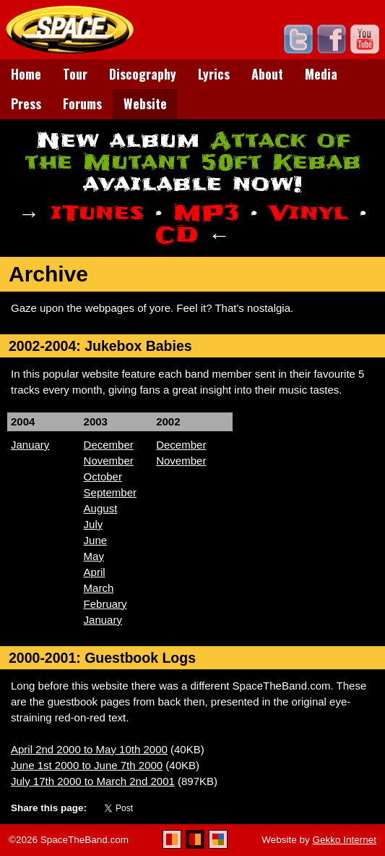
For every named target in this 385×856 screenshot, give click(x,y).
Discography (142, 73)
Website (145, 103)
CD (176, 235)
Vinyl (308, 213)
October (103, 476)
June (96, 540)
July (93, 524)
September (110, 492)
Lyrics (214, 73)
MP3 (206, 213)
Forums (82, 103)
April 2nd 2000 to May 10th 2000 (89, 749)
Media (321, 73)
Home (26, 73)
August (101, 508)
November (109, 460)
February (105, 604)
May (94, 556)
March (99, 588)
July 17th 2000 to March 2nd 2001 (93, 781)
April (94, 572)
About (267, 73)
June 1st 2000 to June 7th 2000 (87, 765)
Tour (75, 73)
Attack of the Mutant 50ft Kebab (193, 151)
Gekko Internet (344, 839)
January (30, 444)
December (109, 444)
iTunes (97, 213)
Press (26, 103)
